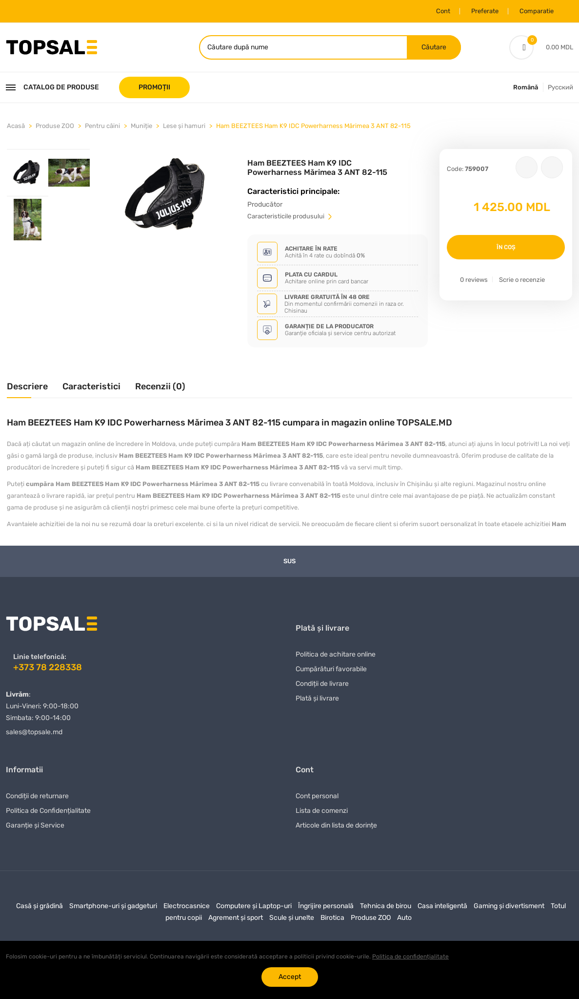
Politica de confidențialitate (410, 956)
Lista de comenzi (322, 810)
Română (525, 86)
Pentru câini (102, 125)
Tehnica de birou (385, 905)
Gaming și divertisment (509, 905)
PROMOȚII (154, 87)
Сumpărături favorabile (331, 668)
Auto (404, 917)
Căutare (433, 47)
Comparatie (536, 11)
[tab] (27, 172)
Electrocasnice (186, 905)
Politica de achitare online (336, 654)
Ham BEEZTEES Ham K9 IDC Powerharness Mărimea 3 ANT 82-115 (313, 125)
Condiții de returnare (37, 795)
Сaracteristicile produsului (290, 215)
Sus (289, 560)
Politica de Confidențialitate (48, 810)
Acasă (16, 125)
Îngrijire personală (326, 905)
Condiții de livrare (322, 683)
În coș (506, 246)
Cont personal (317, 795)
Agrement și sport (235, 917)
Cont (443, 11)
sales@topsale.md (34, 731)
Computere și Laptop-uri (254, 905)
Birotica (332, 917)
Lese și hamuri (184, 125)
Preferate (485, 11)
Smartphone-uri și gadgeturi (113, 905)
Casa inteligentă (442, 905)
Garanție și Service (35, 825)
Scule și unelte (291, 917)
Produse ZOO (55, 125)
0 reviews (474, 279)
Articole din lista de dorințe (336, 825)
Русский (560, 86)
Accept (290, 977)
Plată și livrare (317, 698)
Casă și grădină (39, 905)
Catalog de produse (52, 87)
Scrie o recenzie (522, 279)
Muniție (141, 125)
